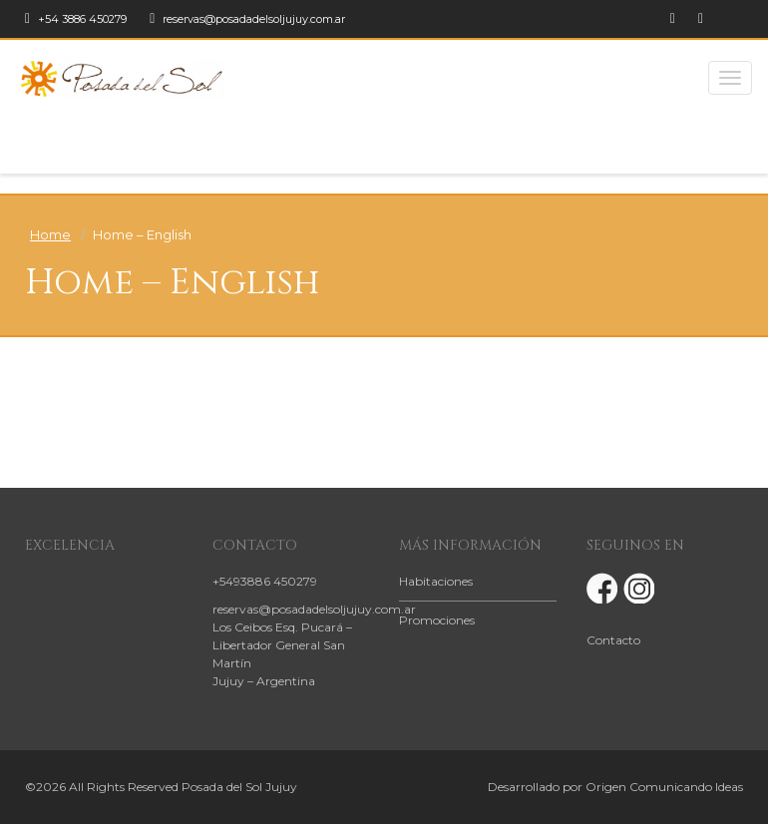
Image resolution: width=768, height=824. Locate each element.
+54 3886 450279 (76, 19)
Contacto (613, 639)
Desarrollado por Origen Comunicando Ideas (615, 786)
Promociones (437, 620)
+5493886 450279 (264, 581)
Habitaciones (436, 581)
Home (50, 234)
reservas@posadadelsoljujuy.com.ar (247, 19)
